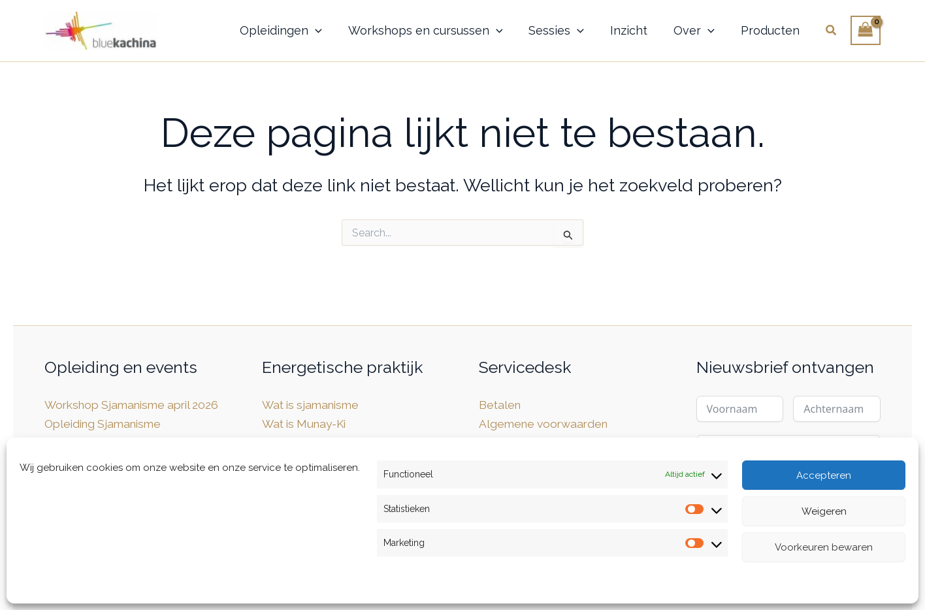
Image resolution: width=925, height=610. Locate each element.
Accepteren (823, 475)
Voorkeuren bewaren (824, 547)
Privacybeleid (120, 584)
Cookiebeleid (51, 584)
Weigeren (824, 511)
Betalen (501, 404)
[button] (315, 30)
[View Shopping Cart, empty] (866, 30)
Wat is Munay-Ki (307, 423)
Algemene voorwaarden (546, 423)
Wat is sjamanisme (313, 404)
